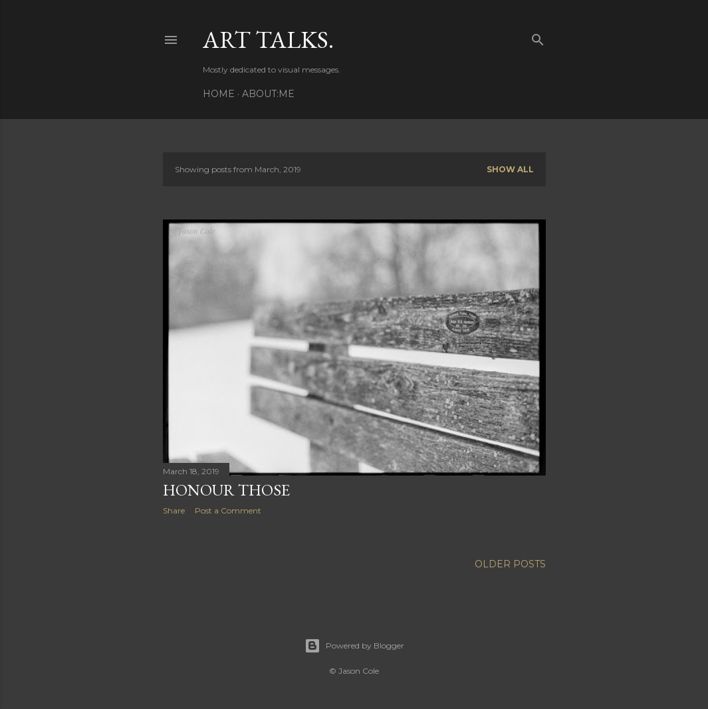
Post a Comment (228, 510)
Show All (510, 169)
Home (219, 94)
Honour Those (226, 490)
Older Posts (510, 564)
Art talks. (268, 39)
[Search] (538, 37)
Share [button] (174, 510)
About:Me (268, 94)
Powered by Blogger (354, 646)
